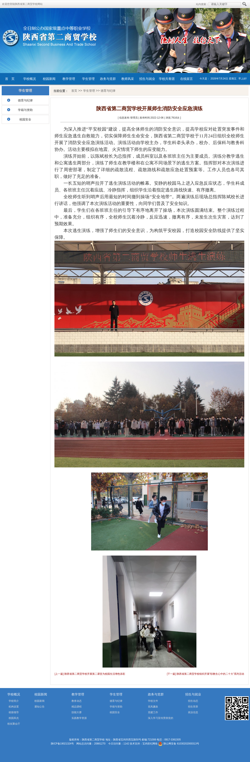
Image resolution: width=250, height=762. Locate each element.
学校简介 (14, 700)
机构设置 (14, 706)
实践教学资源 (79, 718)
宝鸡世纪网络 (150, 743)
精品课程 (77, 706)
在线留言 (186, 79)
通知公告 (39, 706)
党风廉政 (153, 706)
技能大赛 (77, 712)
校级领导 (14, 712)
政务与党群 (108, 79)
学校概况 (29, 79)
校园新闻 (49, 79)
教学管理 (68, 79)
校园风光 (14, 718)
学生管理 (88, 79)
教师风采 (127, 79)
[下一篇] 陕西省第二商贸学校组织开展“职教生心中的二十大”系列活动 (205, 673)
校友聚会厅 (13, 723)
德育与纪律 (25, 100)
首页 (74, 90)
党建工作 (153, 712)
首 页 (10, 79)
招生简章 (193, 706)
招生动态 (193, 700)
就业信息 (193, 712)
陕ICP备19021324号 (62, 743)
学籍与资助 (25, 110)
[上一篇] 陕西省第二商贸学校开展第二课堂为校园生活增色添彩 (90, 673)
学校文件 (153, 700)
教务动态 (77, 700)
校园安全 (25, 119)
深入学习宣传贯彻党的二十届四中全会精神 (154, 719)
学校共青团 (167, 79)
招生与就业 (147, 79)
